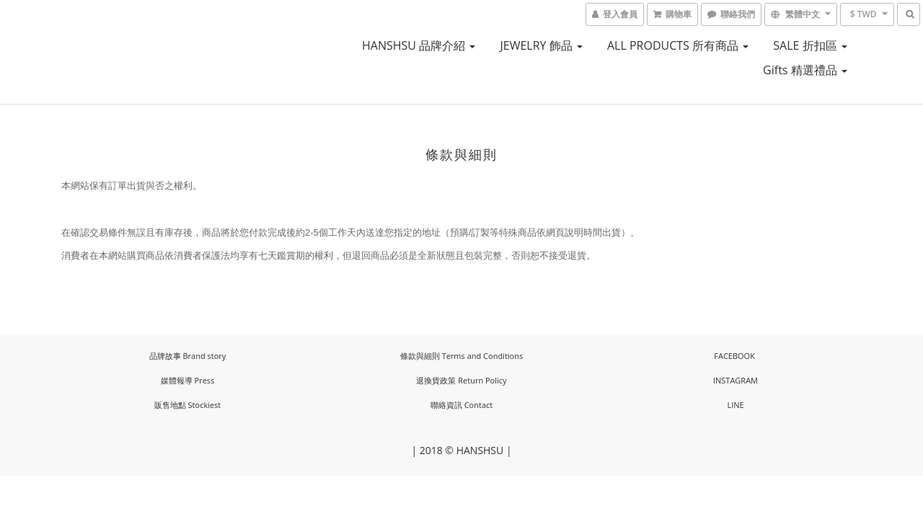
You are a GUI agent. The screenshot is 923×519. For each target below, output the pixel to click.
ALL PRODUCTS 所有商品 (677, 45)
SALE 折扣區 (810, 45)
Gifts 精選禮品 (805, 70)
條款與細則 (420, 355)
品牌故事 (165, 355)
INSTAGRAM (735, 380)
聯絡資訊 (446, 404)
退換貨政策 (436, 380)
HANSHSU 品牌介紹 (418, 45)
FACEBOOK (734, 355)
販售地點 (170, 404)
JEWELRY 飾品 (541, 45)
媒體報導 (177, 380)
